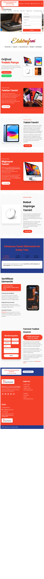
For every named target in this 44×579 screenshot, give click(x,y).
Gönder (31, 30)
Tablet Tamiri (22, 10)
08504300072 (27, 3)
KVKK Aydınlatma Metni (28, 400)
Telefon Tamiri (16, 10)
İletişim (25, 398)
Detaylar (6, 107)
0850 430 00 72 (7, 72)
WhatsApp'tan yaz (7, 76)
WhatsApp (5, 413)
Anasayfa (4, 10)
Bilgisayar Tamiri (29, 10)
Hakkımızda (10, 10)
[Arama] (42, 12)
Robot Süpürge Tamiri (38, 10)
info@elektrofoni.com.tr (35, 3)
